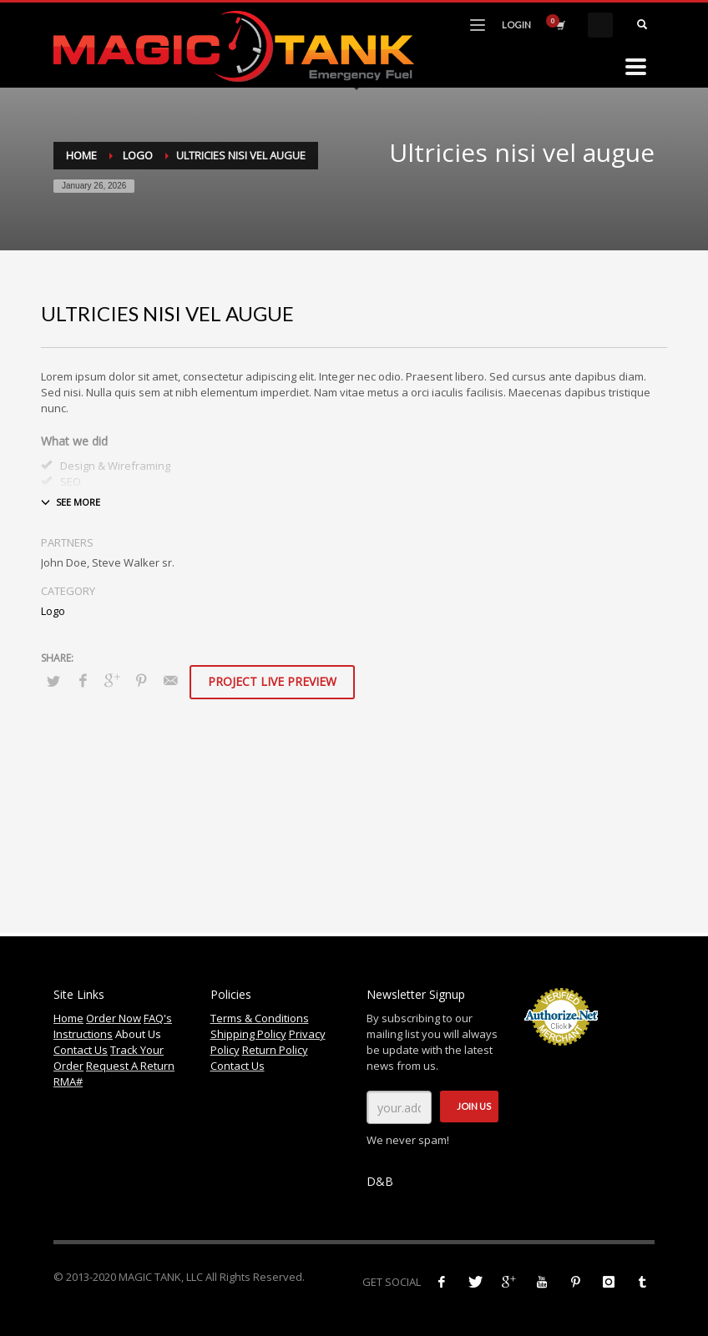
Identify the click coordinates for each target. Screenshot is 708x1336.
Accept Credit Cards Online (560, 1054)
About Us (138, 1033)
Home (81, 155)
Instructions (83, 1033)
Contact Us (80, 1049)
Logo (138, 155)
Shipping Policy (248, 1033)
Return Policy (275, 1049)
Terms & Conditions (259, 1018)
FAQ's (158, 1018)
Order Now (113, 1018)
